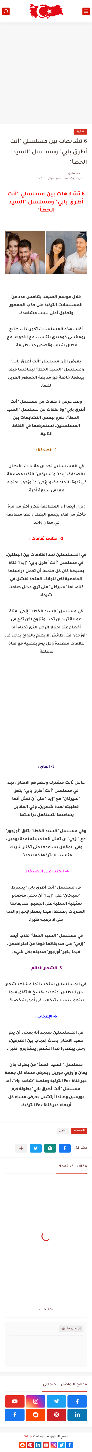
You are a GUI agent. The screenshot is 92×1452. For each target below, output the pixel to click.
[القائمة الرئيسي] (86, 11)
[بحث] (6, 11)
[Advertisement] (46, 73)
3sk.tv (28, 1437)
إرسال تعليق (71, 1328)
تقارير (80, 131)
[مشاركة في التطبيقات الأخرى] (21, 1148)
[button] (65, 1148)
